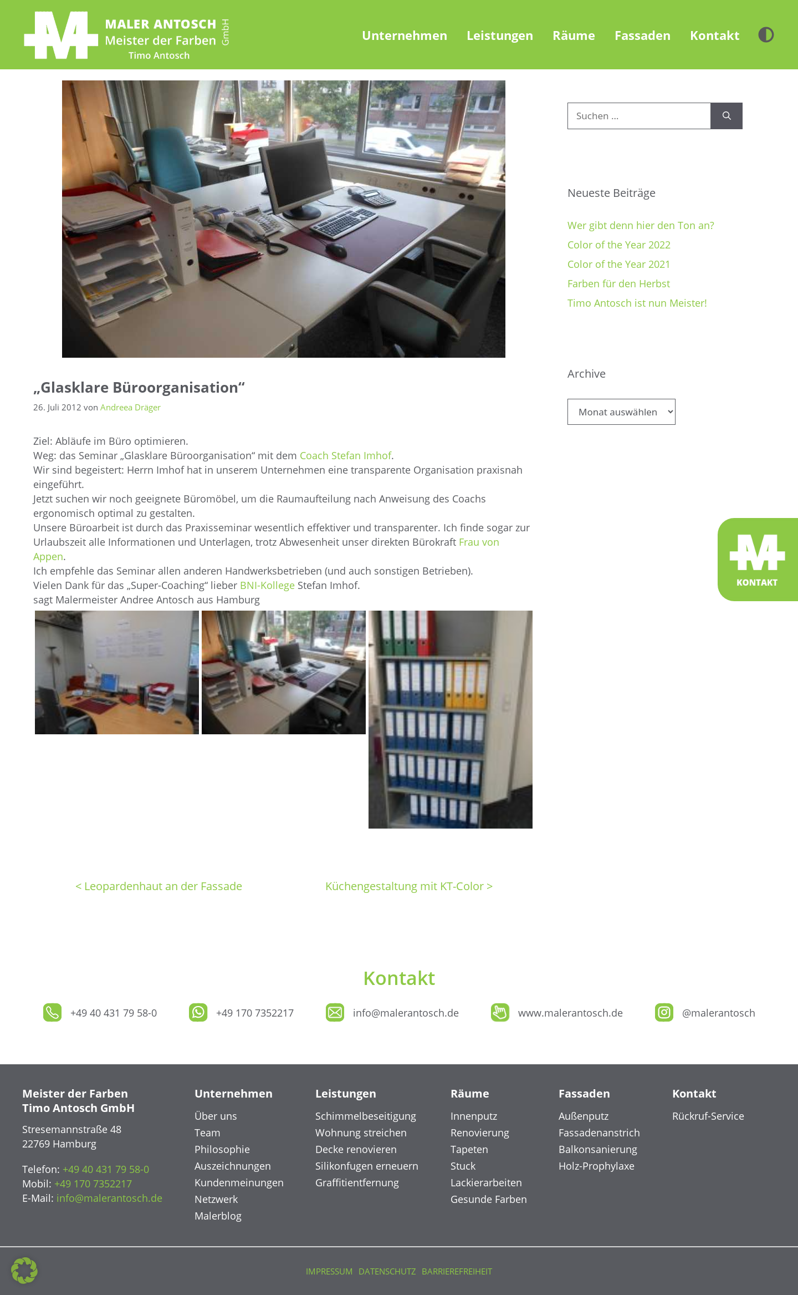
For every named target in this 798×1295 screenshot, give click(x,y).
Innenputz (474, 1116)
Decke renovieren (356, 1149)
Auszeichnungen (233, 1165)
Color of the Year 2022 (619, 244)
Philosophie (222, 1149)
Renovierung (480, 1132)
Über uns (216, 1116)
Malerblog (218, 1215)
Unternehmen (404, 35)
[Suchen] (727, 116)
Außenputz (583, 1116)
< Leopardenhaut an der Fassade (158, 885)
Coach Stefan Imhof (345, 455)
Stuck (463, 1165)
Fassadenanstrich (599, 1132)
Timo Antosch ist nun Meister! (637, 302)
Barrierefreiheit (457, 1271)
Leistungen (500, 35)
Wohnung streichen (361, 1132)
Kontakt (715, 35)
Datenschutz (387, 1271)
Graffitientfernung (357, 1182)
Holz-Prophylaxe (597, 1165)
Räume (574, 35)
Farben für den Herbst (618, 283)
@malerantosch (718, 1012)
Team (208, 1132)
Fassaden (643, 35)
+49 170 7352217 (255, 1012)
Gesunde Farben (489, 1199)
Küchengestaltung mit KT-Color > (409, 885)
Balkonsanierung (598, 1149)
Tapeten (469, 1149)
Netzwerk (216, 1199)
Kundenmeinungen (239, 1182)
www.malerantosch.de (570, 1012)
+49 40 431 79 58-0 (113, 1012)
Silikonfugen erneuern (366, 1165)
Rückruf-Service (708, 1116)
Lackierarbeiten (486, 1182)
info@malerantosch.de (406, 1012)
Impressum (329, 1271)
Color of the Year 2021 (619, 264)
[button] (24, 1270)
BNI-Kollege (267, 585)
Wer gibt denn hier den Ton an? (640, 225)
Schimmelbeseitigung (365, 1116)
